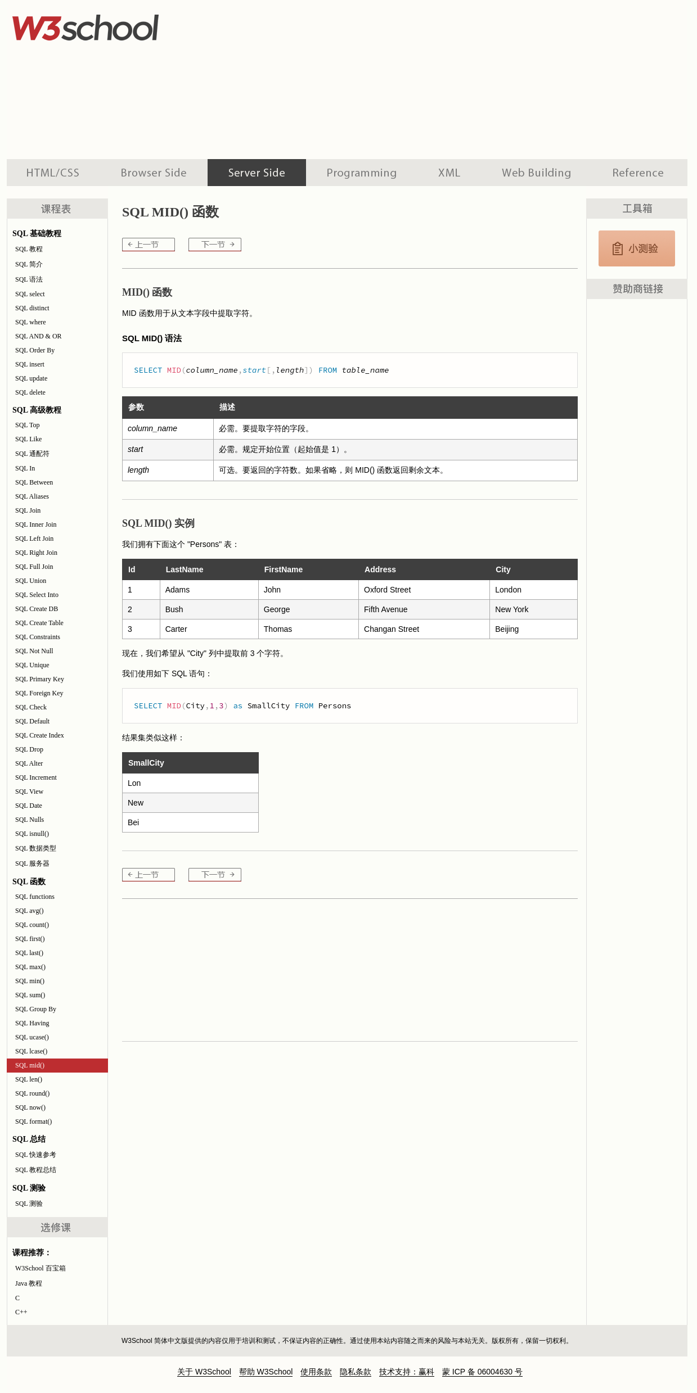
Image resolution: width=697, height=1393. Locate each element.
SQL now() (30, 1107)
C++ (21, 1312)
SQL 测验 (29, 1203)
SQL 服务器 (32, 863)
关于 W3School (204, 1371)
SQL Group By (35, 1009)
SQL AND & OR (38, 336)
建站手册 (536, 172)
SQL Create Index (39, 735)
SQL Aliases (32, 496)
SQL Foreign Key (39, 693)
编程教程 (361, 172)
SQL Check (31, 707)
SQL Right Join (36, 553)
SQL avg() (29, 911)
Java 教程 (28, 1283)
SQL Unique (32, 665)
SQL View (29, 791)
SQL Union (30, 581)
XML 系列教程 (449, 172)
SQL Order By (35, 350)
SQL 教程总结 (35, 1170)
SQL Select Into (37, 595)
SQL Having (32, 1023)
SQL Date (28, 805)
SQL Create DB (36, 609)
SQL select (30, 294)
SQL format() (33, 1121)
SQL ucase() (32, 1037)
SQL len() (28, 1079)
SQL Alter (29, 763)
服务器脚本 (257, 172)
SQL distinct (32, 308)
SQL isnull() (32, 834)
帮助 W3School (266, 1371)
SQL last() (29, 953)
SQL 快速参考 (35, 1155)
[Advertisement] (396, 78)
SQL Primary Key (39, 679)
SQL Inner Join (36, 524)
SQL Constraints (37, 637)
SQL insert (29, 364)
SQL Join (28, 510)
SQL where (30, 322)
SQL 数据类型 (35, 848)
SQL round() (32, 1093)
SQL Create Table (39, 623)
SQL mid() (29, 1065)
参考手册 (639, 172)
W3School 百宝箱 (40, 1268)
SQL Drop (29, 749)
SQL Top (27, 425)
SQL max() (30, 967)
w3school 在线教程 (111, 25)
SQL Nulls (29, 820)
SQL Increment (36, 777)
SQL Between (34, 482)
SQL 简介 (29, 264)
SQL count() (32, 925)
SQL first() (30, 939)
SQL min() (29, 981)
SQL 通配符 (32, 454)
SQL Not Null (34, 651)
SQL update (31, 378)
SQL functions (35, 897)
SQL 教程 (29, 249)
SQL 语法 (29, 279)
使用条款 (316, 1371)
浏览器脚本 (154, 172)
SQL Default (32, 721)
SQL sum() (30, 995)
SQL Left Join (34, 538)
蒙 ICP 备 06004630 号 (482, 1371)
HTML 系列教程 (53, 172)
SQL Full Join (34, 567)
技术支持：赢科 (406, 1371)
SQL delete (30, 392)
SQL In (25, 468)
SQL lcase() (31, 1051)
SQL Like (28, 439)
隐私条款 (355, 1371)
